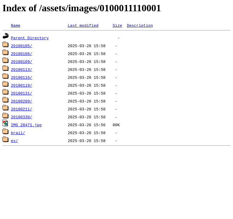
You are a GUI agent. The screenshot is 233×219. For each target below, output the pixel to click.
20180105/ (21, 45)
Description (140, 25)
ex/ (14, 140)
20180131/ (21, 93)
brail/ (18, 132)
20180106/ (21, 53)
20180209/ (21, 101)
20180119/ (21, 85)
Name (15, 25)
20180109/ (21, 61)
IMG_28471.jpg (26, 124)
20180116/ (21, 77)
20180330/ (21, 117)
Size (117, 25)
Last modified (83, 25)
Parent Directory (30, 37)
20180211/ (21, 109)
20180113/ (21, 69)
